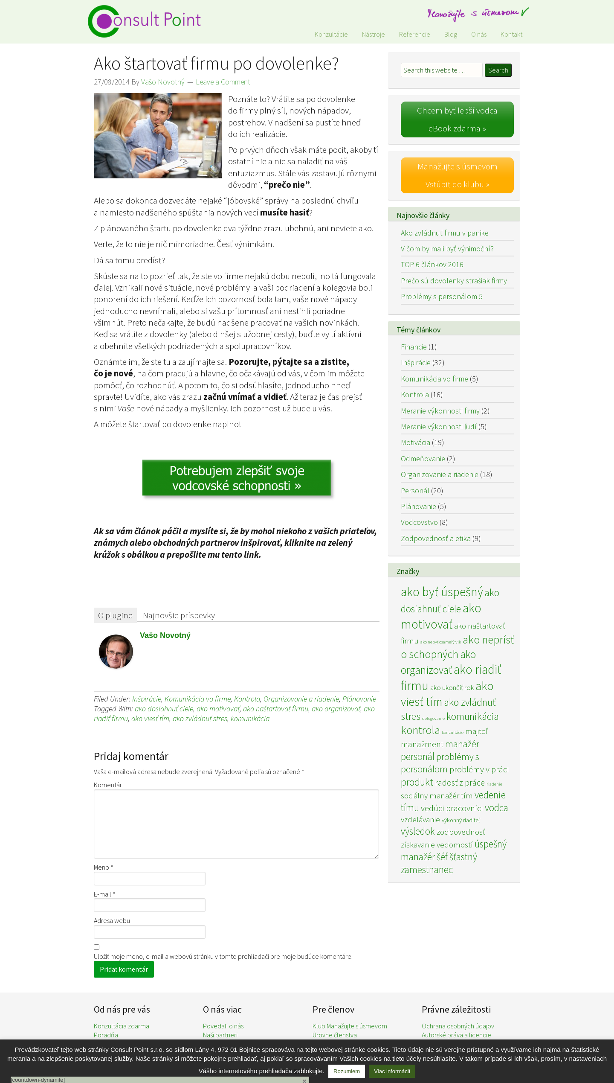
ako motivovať (218, 708)
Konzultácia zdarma (121, 1026)
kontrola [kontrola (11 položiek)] (420, 730)
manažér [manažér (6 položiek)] (462, 744)
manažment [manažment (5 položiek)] (422, 744)
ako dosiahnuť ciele (164, 708)
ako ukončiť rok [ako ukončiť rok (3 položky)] (452, 687)
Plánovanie (359, 699)
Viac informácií (392, 1071)
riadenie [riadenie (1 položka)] (494, 784)
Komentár (108, 784)
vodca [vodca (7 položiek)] (496, 807)
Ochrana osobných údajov (458, 1026)
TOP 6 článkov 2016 (432, 264)
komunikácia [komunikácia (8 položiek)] (472, 716)
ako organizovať (336, 708)
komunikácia (250, 718)
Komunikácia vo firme (198, 699)
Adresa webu (112, 920)
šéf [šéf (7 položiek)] (442, 856)
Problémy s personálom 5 (442, 296)
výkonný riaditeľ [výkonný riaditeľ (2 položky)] (461, 820)
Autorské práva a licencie (456, 1035)
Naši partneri (220, 1035)
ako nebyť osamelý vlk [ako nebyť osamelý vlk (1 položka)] (440, 642)
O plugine (115, 615)
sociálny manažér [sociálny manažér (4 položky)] (430, 795)
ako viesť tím (150, 718)
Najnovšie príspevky (179, 615)
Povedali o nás (223, 1026)
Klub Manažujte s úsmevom (350, 1026)
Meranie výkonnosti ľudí (439, 426)
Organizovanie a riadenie (301, 699)
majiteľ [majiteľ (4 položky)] (476, 731)
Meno (103, 867)
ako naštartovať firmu (275, 708)
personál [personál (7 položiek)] (417, 756)
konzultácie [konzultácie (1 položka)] (452, 732)
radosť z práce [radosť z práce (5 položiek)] (460, 782)
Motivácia (415, 442)
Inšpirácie (146, 699)
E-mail (105, 894)
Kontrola (247, 699)
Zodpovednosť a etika (436, 538)
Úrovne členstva (335, 1035)
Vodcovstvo (419, 522)
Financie (414, 347)
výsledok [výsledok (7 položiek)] (418, 831)
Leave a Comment (223, 82)
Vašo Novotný (165, 635)
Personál (415, 490)
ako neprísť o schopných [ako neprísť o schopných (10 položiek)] (457, 646)
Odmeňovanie (423, 458)
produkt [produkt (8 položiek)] (417, 782)
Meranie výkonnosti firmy (440, 411)
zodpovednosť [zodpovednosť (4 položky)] (461, 832)
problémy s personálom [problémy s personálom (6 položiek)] (440, 763)
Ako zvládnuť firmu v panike (445, 233)
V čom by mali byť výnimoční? (447, 248)
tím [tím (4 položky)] (467, 795)
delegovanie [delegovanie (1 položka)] (433, 718)
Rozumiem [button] (346, 1071)
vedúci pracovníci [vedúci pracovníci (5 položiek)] (452, 808)
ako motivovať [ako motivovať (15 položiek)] (441, 616)
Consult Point (149, 21)
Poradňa (106, 1035)
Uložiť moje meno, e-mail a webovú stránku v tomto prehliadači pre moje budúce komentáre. (223, 956)
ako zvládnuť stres (200, 718)
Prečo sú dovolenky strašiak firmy (454, 280)
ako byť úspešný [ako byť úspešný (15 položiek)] (442, 592)
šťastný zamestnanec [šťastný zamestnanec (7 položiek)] (439, 863)
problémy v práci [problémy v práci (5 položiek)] (479, 769)
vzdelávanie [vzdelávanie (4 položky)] (420, 819)
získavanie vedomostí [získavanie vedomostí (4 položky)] (437, 844)
